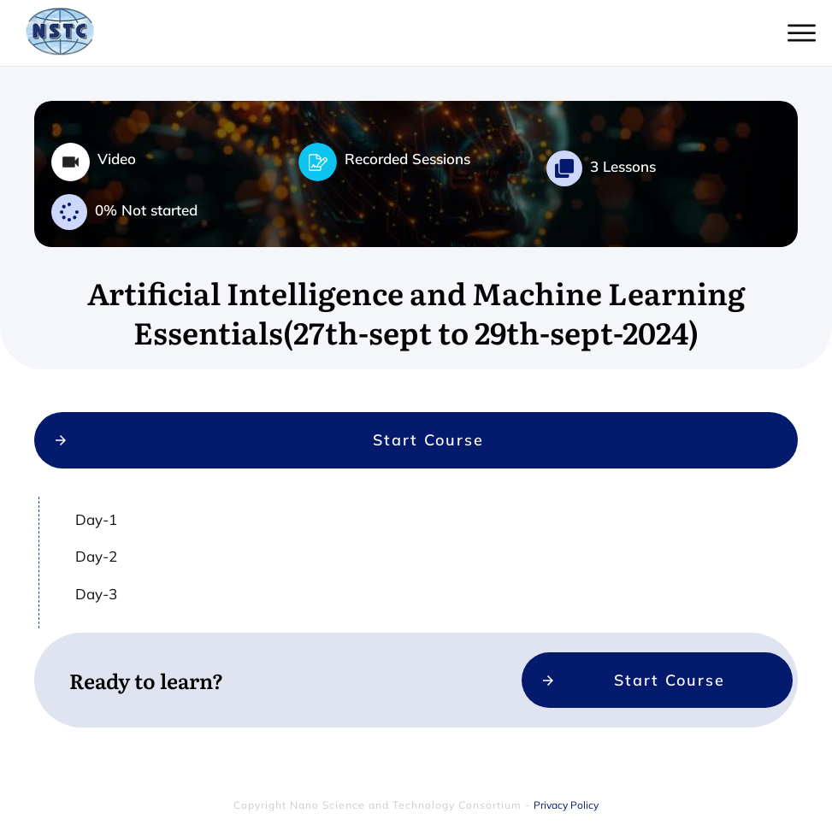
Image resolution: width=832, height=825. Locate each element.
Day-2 (96, 577)
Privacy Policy (566, 798)
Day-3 (96, 615)
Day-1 (96, 541)
